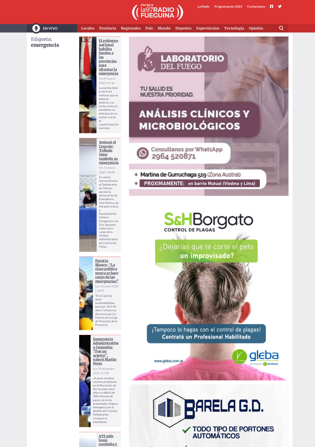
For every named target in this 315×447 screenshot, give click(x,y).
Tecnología (234, 28)
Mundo (164, 28)
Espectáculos (207, 28)
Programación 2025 (228, 6)
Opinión (256, 28)
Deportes (183, 28)
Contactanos (256, 6)
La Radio (204, 6)
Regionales (131, 28)
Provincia (107, 28)
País (149, 28)
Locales (87, 28)
